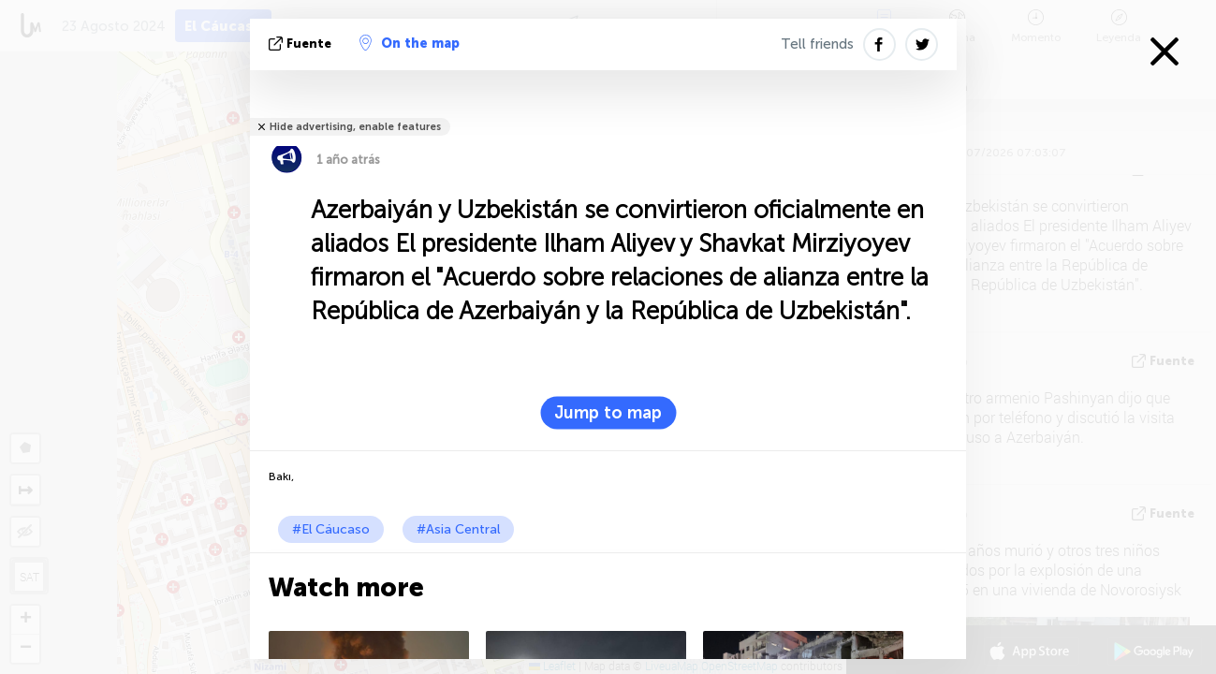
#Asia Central (458, 529)
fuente (301, 44)
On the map (409, 43)
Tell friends (817, 44)
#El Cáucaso (331, 529)
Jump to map (608, 413)
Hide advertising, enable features (355, 127)
